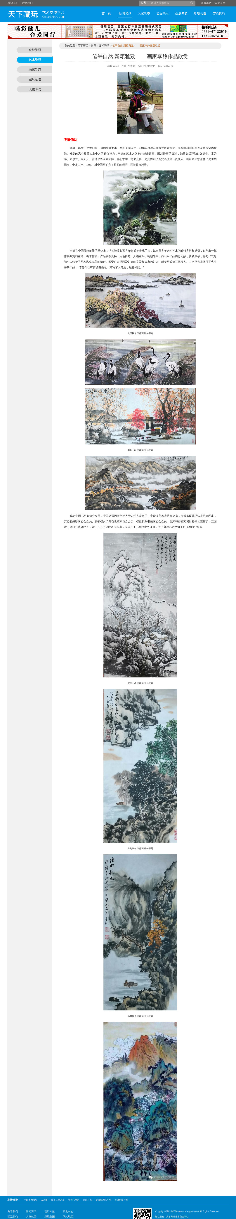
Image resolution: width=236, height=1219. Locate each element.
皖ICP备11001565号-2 (166, 1210)
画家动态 (35, 69)
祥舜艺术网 (73, 1188)
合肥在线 (87, 1188)
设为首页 (220, 2)
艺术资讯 (35, 60)
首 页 (106, 13)
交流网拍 (219, 13)
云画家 (44, 1188)
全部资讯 (35, 50)
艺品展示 (162, 13)
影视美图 (200, 13)
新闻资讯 (125, 13)
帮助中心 (68, 1199)
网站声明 (68, 1209)
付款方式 (13, 1209)
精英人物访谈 (58, 1188)
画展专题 (181, 13)
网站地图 (68, 1204)
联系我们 (27, 2)
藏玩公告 (35, 79)
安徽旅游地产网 (103, 1188)
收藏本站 (206, 2)
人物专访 (35, 89)
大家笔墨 (144, 13)
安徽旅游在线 (121, 1188)
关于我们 (13, 1199)
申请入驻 (13, 2)
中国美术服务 (30, 1188)
